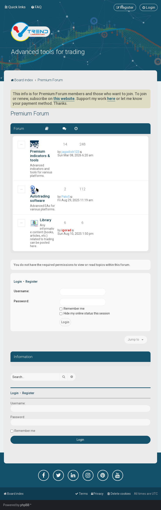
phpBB (24, 505)
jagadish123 (70, 151)
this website (64, 98)
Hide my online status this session (84, 313)
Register (31, 281)
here (111, 98)
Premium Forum (29, 113)
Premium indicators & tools (40, 155)
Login (18, 281)
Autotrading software (40, 198)
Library (45, 219)
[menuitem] (36, 7)
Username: (21, 290)
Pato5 (65, 196)
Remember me (72, 308)
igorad (66, 229)
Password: (21, 301)
